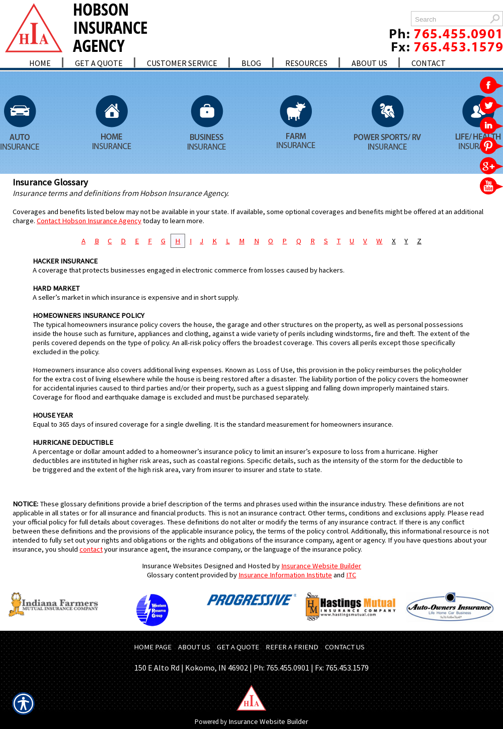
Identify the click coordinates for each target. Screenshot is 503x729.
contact (91, 549)
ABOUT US (194, 646)
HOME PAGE (153, 646)
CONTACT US (345, 646)
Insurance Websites (172, 565)
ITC (351, 574)
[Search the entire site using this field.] (449, 19)
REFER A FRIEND (292, 646)
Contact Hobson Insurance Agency (89, 220)
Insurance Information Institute (285, 574)
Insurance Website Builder (321, 565)
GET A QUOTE (238, 646)
